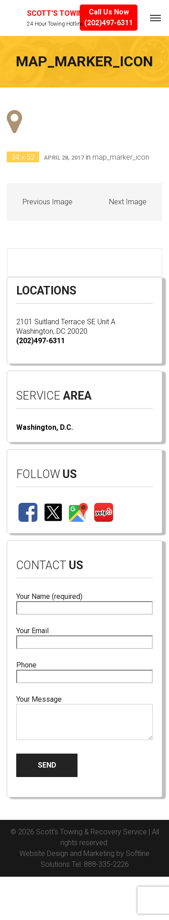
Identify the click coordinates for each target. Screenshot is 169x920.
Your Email (84, 636)
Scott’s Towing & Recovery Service (91, 832)
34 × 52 (23, 157)
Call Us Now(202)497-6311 (108, 17)
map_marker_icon (120, 157)
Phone (84, 671)
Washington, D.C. (44, 427)
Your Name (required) (84, 602)
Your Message (84, 718)
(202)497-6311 (40, 340)
